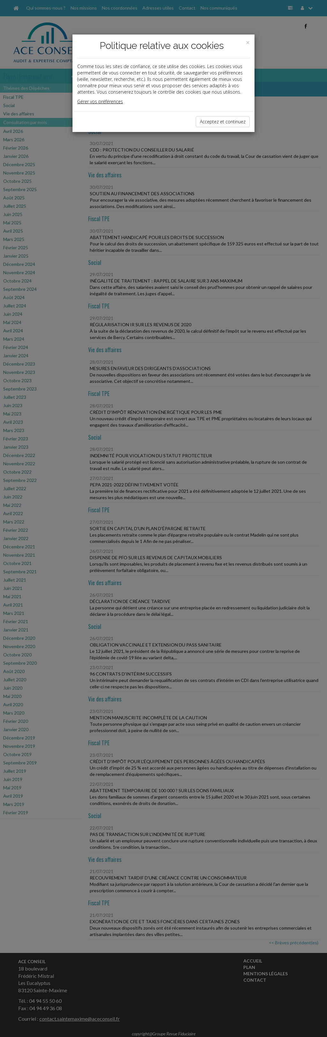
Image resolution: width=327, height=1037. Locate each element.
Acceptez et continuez (223, 122)
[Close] (248, 42)
